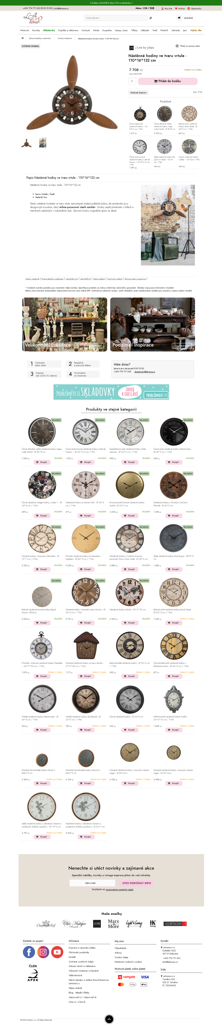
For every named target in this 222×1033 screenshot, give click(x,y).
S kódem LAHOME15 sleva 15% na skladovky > (111, 2)
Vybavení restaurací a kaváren (84, 970)
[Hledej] (150, 18)
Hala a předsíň (99, 278)
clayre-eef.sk (90, 997)
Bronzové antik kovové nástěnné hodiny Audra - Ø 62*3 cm (127, 504)
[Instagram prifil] (43, 952)
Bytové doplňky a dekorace (52, 278)
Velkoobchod (75, 975)
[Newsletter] (92, 883)
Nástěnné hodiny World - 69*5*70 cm (128, 609)
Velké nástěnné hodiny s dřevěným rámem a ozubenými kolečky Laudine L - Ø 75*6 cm (41, 825)
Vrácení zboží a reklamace (82, 966)
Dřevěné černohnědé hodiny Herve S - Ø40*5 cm (39, 772)
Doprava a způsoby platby (82, 947)
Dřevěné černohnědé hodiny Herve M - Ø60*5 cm (83, 772)
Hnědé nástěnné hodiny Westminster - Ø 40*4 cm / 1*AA (40, 718)
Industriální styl (72, 278)
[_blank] (57, 952)
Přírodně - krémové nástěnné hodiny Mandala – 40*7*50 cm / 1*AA (42, 665)
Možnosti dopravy (138, 92)
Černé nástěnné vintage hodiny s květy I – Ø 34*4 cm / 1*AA (42, 504)
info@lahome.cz (61, 8)
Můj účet (168, 8)
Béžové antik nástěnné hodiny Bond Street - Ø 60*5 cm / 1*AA (188, 127)
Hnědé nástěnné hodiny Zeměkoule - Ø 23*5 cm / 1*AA (83, 718)
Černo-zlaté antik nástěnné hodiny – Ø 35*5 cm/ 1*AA (138, 127)
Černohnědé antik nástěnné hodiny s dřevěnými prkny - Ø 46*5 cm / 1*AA (171, 665)
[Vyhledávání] (115, 18)
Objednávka (196, 8)
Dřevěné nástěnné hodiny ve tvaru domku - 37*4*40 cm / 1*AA (85, 665)
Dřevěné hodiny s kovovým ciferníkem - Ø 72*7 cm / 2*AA (40, 558)
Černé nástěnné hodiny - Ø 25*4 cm (126, 716)
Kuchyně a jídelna (114, 278)
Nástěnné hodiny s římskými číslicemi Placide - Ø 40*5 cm (170, 504)
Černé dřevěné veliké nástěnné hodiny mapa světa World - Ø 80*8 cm (164, 127)
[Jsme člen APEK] (33, 973)
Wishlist (181, 8)
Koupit (43, 462)
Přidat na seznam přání (190, 46)
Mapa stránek (75, 988)
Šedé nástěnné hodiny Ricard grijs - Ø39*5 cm (173, 558)
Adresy (118, 952)
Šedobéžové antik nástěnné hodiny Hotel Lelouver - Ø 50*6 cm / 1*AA (128, 451)
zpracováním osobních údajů (119, 889)
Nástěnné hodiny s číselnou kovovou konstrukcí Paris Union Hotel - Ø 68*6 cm (129, 558)
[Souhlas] (90, 890)
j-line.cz (72, 1001)
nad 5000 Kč (85, 278)
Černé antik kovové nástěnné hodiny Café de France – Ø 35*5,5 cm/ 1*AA (139, 161)
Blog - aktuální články (79, 992)
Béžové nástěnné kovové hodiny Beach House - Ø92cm (39, 611)
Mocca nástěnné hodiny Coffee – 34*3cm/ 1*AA (189, 158)
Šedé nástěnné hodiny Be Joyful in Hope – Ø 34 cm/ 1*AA (164, 160)
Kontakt (72, 957)
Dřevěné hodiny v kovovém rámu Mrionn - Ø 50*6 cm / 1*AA (85, 611)
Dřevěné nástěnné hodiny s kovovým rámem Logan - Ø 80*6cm (129, 772)
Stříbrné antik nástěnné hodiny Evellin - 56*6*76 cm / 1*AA (171, 718)
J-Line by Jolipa (141, 48)
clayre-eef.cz (75, 997)
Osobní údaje (121, 957)
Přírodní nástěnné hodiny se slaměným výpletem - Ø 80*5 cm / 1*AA (83, 558)
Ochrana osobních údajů (81, 961)
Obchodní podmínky (79, 952)
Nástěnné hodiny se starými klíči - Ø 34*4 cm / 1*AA (85, 504)
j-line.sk (81, 1001)
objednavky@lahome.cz (144, 371)
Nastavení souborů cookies (128, 962)
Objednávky (120, 948)
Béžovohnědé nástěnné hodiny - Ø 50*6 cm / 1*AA (130, 665)
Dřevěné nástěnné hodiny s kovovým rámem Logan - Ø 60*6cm (173, 772)
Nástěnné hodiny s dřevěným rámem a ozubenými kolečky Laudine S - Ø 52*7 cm (85, 825)
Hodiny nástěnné (32, 278)
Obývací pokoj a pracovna (135, 278)
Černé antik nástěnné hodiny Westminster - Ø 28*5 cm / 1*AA (173, 451)
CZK (145, 8)
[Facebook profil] (29, 952)
